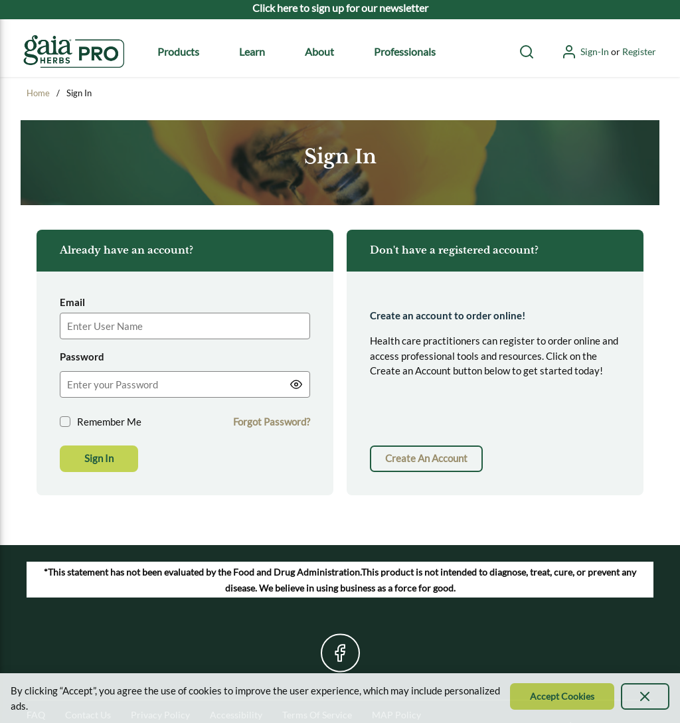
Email (72, 302)
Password (82, 356)
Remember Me (109, 422)
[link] (426, 458)
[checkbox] (65, 421)
